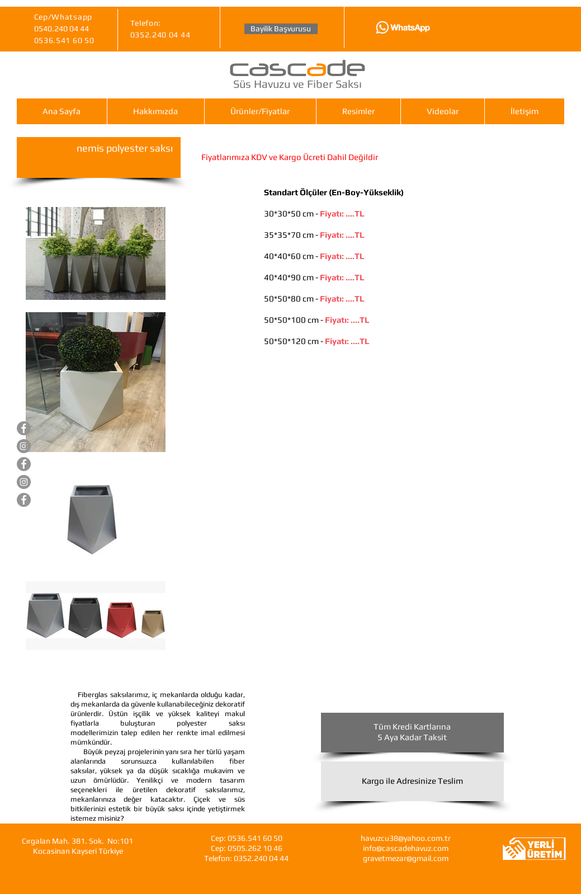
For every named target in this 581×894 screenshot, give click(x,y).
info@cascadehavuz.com (405, 848)
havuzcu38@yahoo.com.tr (406, 838)
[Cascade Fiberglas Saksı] (24, 500)
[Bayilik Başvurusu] (281, 28)
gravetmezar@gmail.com (405, 858)
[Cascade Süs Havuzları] (24, 428)
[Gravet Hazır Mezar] (24, 464)
